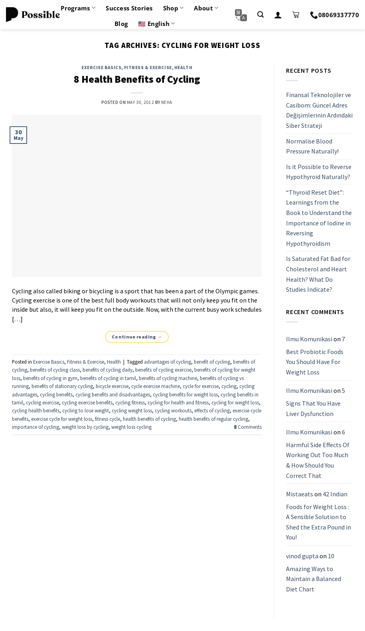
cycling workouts (173, 410)
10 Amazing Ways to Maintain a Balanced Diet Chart (313, 572)
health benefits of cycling (149, 419)
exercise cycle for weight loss (61, 419)
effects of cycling (212, 410)
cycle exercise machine (155, 386)
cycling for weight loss (235, 402)
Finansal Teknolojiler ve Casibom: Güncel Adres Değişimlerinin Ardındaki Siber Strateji (319, 110)
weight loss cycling (131, 427)
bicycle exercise (112, 386)
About (206, 8)
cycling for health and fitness (178, 402)
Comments (248, 427)
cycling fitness (130, 402)
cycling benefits (56, 394)
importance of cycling (35, 427)
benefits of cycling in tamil (108, 378)
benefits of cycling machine (168, 378)
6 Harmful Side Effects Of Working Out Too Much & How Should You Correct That (317, 453)
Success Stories (129, 8)
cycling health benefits (35, 410)
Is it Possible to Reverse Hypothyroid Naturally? (318, 172)
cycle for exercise (201, 386)
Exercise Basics (101, 67)
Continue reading (137, 336)
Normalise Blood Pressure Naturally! (312, 146)
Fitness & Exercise (148, 67)
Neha (166, 102)
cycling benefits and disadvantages (112, 394)
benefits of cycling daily (107, 369)
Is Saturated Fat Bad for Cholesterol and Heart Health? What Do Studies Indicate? (318, 274)
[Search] (260, 14)
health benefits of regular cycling (213, 419)
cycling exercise (42, 402)
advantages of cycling (167, 361)
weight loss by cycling (85, 427)
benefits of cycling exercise (163, 369)
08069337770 (334, 15)
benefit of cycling (212, 361)
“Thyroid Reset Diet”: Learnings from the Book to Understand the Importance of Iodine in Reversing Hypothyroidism (319, 217)
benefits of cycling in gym (50, 378)
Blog (121, 24)
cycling (229, 386)
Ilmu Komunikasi (309, 339)
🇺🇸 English (156, 24)
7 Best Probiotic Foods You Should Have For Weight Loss (315, 355)
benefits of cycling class (55, 369)
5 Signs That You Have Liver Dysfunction (315, 402)
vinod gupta (302, 556)
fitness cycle (107, 419)
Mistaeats (299, 494)
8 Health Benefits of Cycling (137, 79)
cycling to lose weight (85, 410)
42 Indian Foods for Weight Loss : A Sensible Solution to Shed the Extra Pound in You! (318, 515)
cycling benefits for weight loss (185, 394)
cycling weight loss (132, 410)
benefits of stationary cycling (62, 386)
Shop (173, 8)
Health (183, 67)
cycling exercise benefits (87, 402)
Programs (78, 8)
